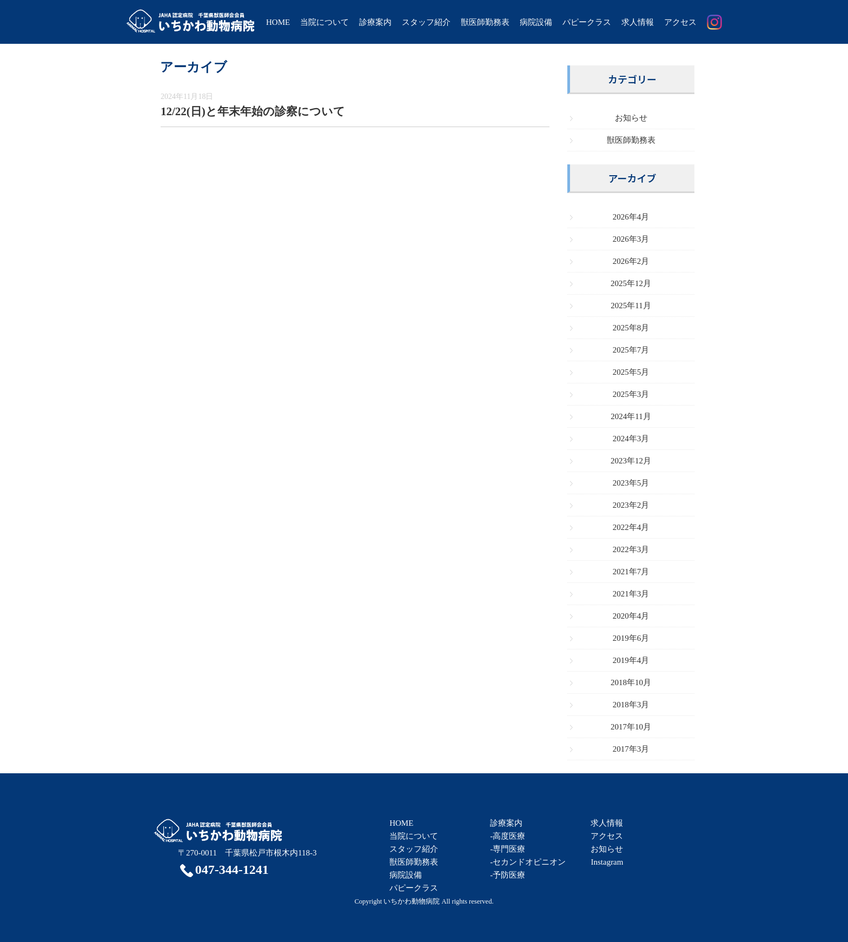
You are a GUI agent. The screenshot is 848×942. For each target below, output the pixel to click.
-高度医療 (507, 836)
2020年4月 (631, 616)
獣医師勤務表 (485, 22)
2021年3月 (631, 593)
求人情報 (637, 22)
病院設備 (536, 22)
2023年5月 (631, 483)
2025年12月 (631, 283)
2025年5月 (631, 372)
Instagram (607, 862)
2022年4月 (631, 527)
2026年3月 (631, 239)
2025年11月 (631, 305)
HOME (278, 22)
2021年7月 (631, 571)
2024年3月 (631, 438)
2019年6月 (631, 638)
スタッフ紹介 (426, 22)
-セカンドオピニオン (528, 862)
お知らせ (631, 118)
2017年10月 (631, 726)
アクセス (680, 22)
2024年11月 (631, 416)
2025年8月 (631, 327)
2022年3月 (631, 549)
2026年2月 (631, 261)
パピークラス (586, 22)
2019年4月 (631, 660)
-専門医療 (507, 849)
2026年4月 (631, 217)
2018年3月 (631, 704)
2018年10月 (631, 682)
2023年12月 (631, 460)
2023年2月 (631, 505)
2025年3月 (631, 394)
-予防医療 (507, 875)
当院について (324, 22)
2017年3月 (631, 749)
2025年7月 (631, 350)
